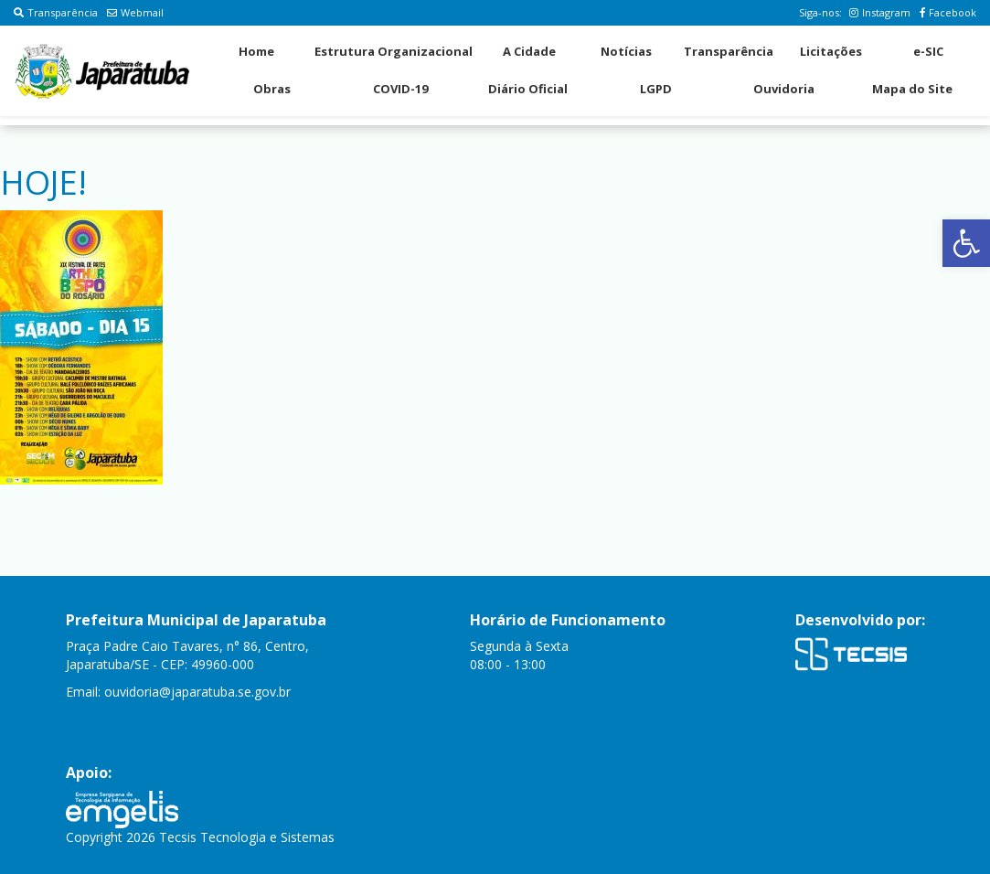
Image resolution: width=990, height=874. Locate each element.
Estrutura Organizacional (393, 51)
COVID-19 (400, 88)
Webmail (135, 12)
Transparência (56, 12)
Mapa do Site (912, 88)
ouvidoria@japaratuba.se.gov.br (197, 691)
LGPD (656, 88)
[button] (966, 243)
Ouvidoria (783, 88)
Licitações (831, 51)
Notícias (626, 51)
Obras (272, 88)
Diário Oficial (528, 88)
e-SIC (928, 51)
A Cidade (529, 51)
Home (256, 51)
